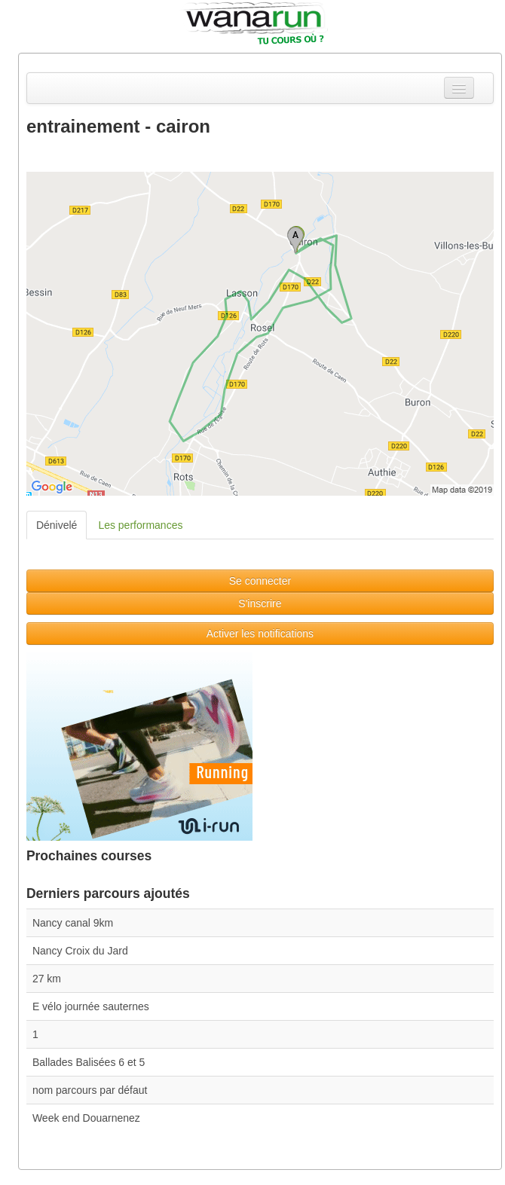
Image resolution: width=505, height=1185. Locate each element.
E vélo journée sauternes (90, 1006)
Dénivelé (56, 525)
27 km (46, 979)
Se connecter (260, 581)
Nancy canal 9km (72, 923)
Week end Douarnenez (86, 1118)
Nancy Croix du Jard (80, 951)
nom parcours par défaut (90, 1090)
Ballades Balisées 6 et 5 (88, 1062)
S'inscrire (259, 603)
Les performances (140, 525)
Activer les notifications (260, 634)
